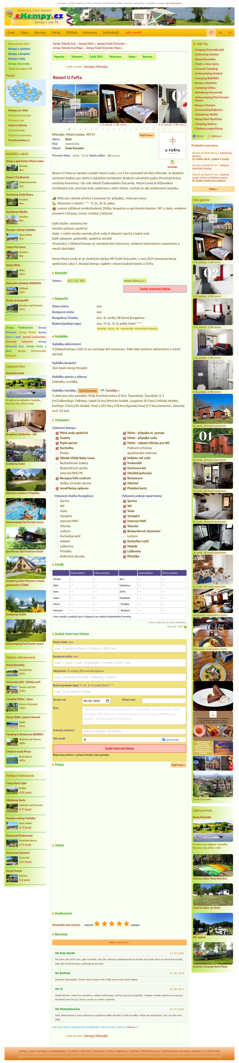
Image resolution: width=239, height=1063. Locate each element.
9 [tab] (114, 129)
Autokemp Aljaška (16, 212)
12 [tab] (131, 129)
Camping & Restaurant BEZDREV (25, 734)
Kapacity (59, 56)
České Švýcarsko (88, 391)
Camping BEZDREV (207, 78)
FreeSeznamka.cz (19, 140)
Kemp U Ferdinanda (17, 177)
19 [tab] (170, 129)
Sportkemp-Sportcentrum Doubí (24, 551)
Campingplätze (57, 1051)
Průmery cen (16, 120)
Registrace (122, 1051)
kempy (23, 1051)
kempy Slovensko (19, 63)
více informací (173, 3)
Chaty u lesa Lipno (207, 64)
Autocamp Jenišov (207, 54)
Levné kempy (16, 130)
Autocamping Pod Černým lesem (25, 522)
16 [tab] (153, 129)
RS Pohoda (226, 165)
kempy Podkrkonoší (19, 327)
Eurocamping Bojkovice (209, 110)
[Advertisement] (25, 909)
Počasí (56, 32)
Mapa (24, 32)
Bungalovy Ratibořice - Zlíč (21, 434)
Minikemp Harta (15, 800)
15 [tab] (147, 129)
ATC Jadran (199, 937)
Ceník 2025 (96, 56)
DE (220, 32)
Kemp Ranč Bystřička (208, 119)
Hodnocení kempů (19, 115)
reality (80, 1057)
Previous (54, 106)
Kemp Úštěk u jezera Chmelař (23, 717)
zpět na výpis (74, 66)
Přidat (200, 136)
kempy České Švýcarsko (111, 43)
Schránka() (111, 32)
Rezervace (115, 56)
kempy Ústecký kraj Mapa (68, 48)
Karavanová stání (19, 44)
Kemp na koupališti (17, 300)
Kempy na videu (18, 110)
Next (184, 106)
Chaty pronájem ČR (20, 68)
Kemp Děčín (13, 265)
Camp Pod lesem (16, 247)
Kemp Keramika (15, 373)
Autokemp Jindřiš (16, 614)
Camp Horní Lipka (16, 783)
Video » (213, 189)
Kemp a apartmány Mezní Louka (25, 161)
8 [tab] (108, 129)
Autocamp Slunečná (18, 853)
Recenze (40, 32)
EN (230, 32)
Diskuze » (132, 1027)
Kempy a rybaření (19, 49)
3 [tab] (80, 129)
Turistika (111, 391)
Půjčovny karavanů (20, 135)
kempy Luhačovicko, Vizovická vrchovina (26, 339)
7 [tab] (103, 129)
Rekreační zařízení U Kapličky (23, 493)
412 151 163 (76, 281)
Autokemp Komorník (208, 92)
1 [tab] (69, 129)
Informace (90, 32)
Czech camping (38, 1051)
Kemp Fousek (14, 871)
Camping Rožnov (206, 124)
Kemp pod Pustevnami (19, 835)
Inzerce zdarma (17, 125)
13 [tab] (136, 129)
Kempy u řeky (16, 58)
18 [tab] (164, 129)
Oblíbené (216, 136)
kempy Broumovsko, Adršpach (26, 353)
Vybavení (77, 56)
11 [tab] (125, 129)
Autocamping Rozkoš (208, 73)
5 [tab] (91, 129)
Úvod (11, 32)
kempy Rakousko (213, 1057)
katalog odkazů (140, 1057)
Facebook (73, 1051)
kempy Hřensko (96, 66)
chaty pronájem (176, 1057)
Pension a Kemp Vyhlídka (20, 230)
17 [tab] (159, 129)
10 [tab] (119, 129)
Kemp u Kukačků (206, 83)
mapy (156, 1057)
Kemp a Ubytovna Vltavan (210, 176)
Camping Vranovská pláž (209, 49)
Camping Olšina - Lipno (19, 699)
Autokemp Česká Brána (19, 194)
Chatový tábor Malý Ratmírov (210, 878)
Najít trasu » (147, 135)
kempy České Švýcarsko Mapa (103, 48)
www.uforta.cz (134, 281)
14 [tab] (142, 129)
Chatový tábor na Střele (206, 908)
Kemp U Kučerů (205, 105)
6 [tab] (97, 129)
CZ (211, 32)
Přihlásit (71, 32)
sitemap (134, 1051)
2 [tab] (75, 129)
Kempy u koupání (19, 54)
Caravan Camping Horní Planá (210, 966)
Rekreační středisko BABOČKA (23, 283)
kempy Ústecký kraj (64, 43)
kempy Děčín (86, 43)
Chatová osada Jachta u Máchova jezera (210, 154)
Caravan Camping (206, 69)
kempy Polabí (27, 332)
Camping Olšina (205, 88)
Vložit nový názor (119, 942)
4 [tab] (86, 129)
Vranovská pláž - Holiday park (23, 682)
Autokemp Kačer (15, 463)
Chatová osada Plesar (18, 751)
